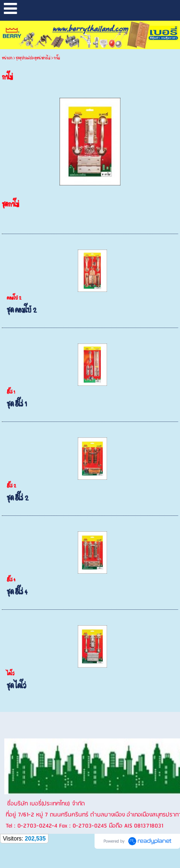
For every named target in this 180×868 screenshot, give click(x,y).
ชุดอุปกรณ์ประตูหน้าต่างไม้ (33, 58)
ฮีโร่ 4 (11, 580)
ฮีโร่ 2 (11, 486)
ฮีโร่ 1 (11, 392)
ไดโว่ (10, 674)
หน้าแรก (7, 58)
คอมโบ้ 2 (14, 298)
